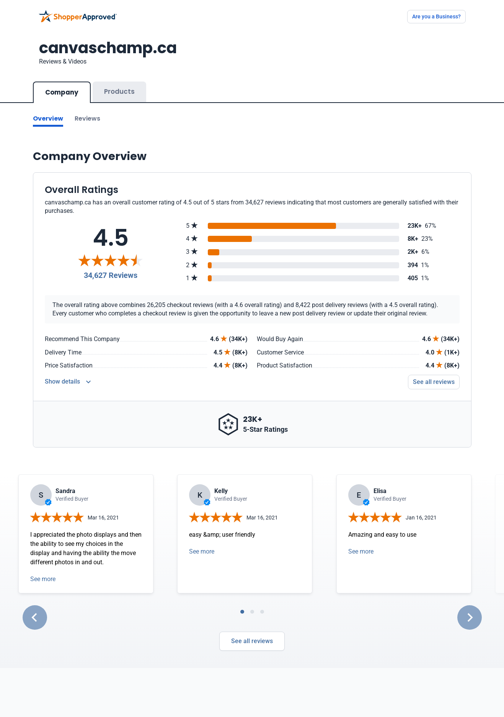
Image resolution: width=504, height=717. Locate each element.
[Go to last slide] (35, 617)
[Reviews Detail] (68, 382)
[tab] (242, 612)
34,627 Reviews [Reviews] (110, 275)
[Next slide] (469, 617)
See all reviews (252, 641)
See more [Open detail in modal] (42, 579)
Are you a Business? (436, 16)
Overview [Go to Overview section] (48, 118)
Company (61, 92)
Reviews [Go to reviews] (87, 118)
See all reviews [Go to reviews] (434, 381)
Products (119, 91)
